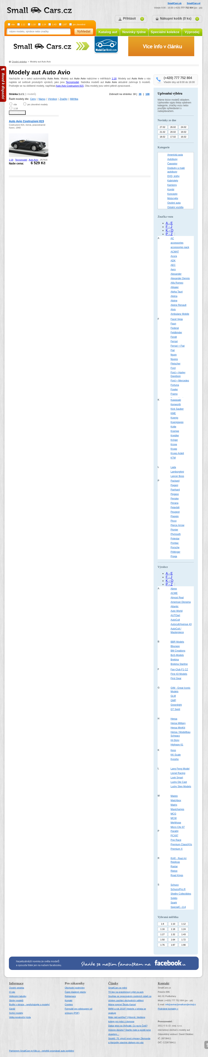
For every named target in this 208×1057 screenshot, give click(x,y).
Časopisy (172, 163)
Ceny (33, 99)
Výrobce (52, 99)
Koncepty (172, 194)
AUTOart (175, 615)
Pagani (174, 485)
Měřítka (74, 99)
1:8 (162, 924)
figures (174, 359)
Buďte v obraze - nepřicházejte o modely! (29, 1004)
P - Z (169, 234)
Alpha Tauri (177, 291)
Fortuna (175, 385)
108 (147, 94)
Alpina (174, 296)
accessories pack (180, 247)
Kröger (174, 440)
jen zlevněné (79, 24)
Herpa (174, 718)
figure (174, 354)
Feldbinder (176, 332)
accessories (177, 242)
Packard (175, 480)
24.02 (183, 127)
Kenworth (176, 404)
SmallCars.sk (174, 3)
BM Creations (178, 650)
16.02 (183, 137)
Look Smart (177, 777)
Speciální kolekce (165, 32)
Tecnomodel (72, 82)
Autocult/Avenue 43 (181, 624)
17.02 (173, 137)
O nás (12, 992)
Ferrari (174, 341)
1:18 (33, 24)
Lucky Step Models (181, 786)
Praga (174, 556)
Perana (174, 503)
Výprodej (192, 32)
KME (173, 413)
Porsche (175, 547)
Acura (174, 256)
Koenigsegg (177, 422)
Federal (175, 328)
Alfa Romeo (177, 282)
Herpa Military (178, 723)
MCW (174, 818)
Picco (173, 520)
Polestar (175, 538)
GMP (173, 700)
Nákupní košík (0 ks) (175, 18)
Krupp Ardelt (177, 453)
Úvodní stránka (19, 61)
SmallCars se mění (117, 987)
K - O (169, 230)
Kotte (173, 426)
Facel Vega (177, 319)
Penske (175, 498)
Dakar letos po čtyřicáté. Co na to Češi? (128, 1025)
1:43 (54, 24)
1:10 (173, 924)
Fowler (174, 389)
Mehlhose (176, 822)
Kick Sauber (177, 408)
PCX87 (174, 835)
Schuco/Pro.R (178, 889)
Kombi (170, 189)
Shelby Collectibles (181, 893)
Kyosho (175, 759)
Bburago (175, 646)
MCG (173, 813)
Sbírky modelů (16, 1000)
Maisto (174, 796)
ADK (173, 260)
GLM (173, 696)
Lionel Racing (178, 773)
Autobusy (172, 159)
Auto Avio (33, 160)
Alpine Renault (178, 305)
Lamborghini (177, 471)
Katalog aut (108, 32)
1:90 (183, 945)
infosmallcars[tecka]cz (180, 1004)
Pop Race (176, 840)
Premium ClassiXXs (181, 844)
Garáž (12, 1009)
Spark (174, 902)
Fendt (174, 337)
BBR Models (177, 641)
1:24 (44, 24)
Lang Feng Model (180, 768)
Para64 (174, 831)
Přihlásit (129, 18)
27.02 (162, 127)
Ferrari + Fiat (178, 345)
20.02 (173, 132)
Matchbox (176, 800)
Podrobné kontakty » (168, 1009)
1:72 (183, 939)
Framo (174, 394)
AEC (173, 265)
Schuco (175, 884)
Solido (174, 898)
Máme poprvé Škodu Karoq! (122, 1004)
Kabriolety (172, 180)
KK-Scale (176, 754)
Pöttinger (175, 552)
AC (172, 238)
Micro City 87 (178, 827)
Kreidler (175, 435)
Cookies (69, 1004)
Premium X (177, 848)
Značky (63, 99)
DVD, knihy (173, 176)
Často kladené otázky (75, 992)
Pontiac (175, 543)
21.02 (162, 132)
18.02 (162, 137)
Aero (173, 269)
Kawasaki (176, 400)
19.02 (183, 132)
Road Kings (177, 875)
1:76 (162, 945)
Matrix (174, 804)
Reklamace (70, 996)
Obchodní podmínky (75, 987)
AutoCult (175, 619)
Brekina (175, 659)
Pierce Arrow (177, 525)
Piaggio (175, 516)
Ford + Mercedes (180, 380)
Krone (174, 444)
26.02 (173, 127)
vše (13, 24)
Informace (16, 983)
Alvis (173, 309)
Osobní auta (173, 202)
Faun (173, 323)
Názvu (41, 99)
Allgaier (175, 287)
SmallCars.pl (193, 3)
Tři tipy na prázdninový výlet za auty (126, 992)
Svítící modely (16, 1013)
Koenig (174, 417)
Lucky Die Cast (179, 782)
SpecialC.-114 (178, 907)
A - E (169, 223)
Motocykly (172, 198)
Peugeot (175, 512)
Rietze (174, 871)
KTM (173, 457)
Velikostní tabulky (17, 996)
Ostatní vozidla (175, 207)
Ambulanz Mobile (180, 314)
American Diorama (181, 602)
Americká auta (175, 154)
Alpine (174, 300)
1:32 (173, 934)
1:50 (162, 939)
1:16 (162, 929)
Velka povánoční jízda (20, 1017)
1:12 (23, 24)
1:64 (173, 939)
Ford (173, 368)
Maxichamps (177, 809)
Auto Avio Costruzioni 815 (70, 85)
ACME (174, 593)
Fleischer (175, 363)
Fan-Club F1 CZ (179, 669)
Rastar (174, 866)
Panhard (175, 489)
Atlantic (174, 606)
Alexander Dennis (180, 278)
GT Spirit (175, 709)
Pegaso (175, 494)
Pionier (174, 529)
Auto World (177, 611)
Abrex (174, 588)
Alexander (176, 274)
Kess (173, 750)
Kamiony (172, 185)
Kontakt (68, 1000)
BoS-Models (177, 655)
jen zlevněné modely (37, 104)
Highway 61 (177, 744)
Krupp (174, 448)
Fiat (173, 350)
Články (113, 983)
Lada (173, 467)
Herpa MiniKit (178, 727)
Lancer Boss (177, 476)
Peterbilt (175, 507)
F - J (169, 226)
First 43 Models (179, 674)
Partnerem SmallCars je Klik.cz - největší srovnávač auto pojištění (41, 1051)
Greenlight (176, 704)
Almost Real (177, 597)
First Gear (176, 678)
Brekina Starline (179, 664)
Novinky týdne (134, 32)
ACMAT (175, 251)
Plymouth (176, 534)
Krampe (175, 431)
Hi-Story (175, 740)
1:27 (162, 934)
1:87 (65, 24)
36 (140, 94)
